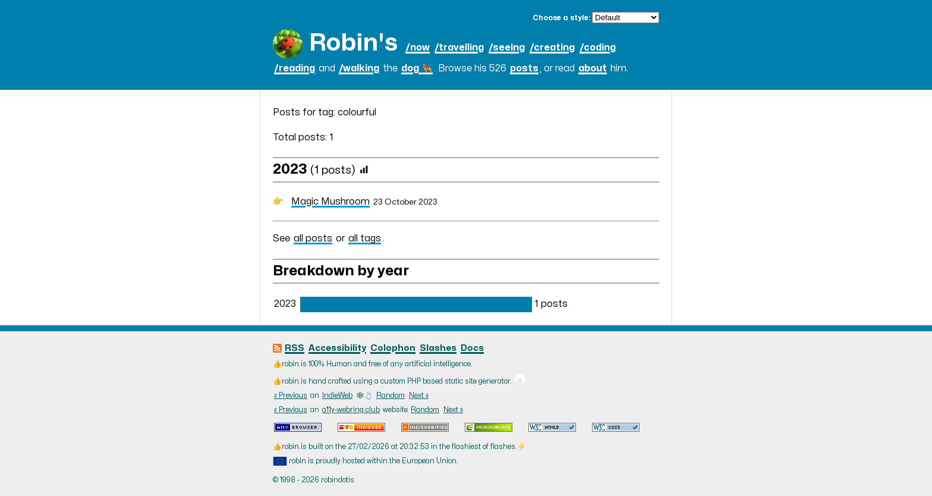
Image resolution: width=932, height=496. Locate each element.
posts (524, 68)
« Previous (290, 395)
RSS (294, 348)
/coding (598, 47)
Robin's (353, 43)
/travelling (459, 47)
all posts (313, 238)
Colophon (392, 348)
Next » (419, 395)
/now (417, 47)
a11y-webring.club (351, 409)
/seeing (507, 47)
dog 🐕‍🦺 (417, 68)
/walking (359, 68)
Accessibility (337, 348)
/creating (552, 47)
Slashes (438, 348)
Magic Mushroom (330, 201)
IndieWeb (337, 395)
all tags (364, 238)
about (592, 68)
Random (390, 395)
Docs (472, 348)
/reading (294, 68)
